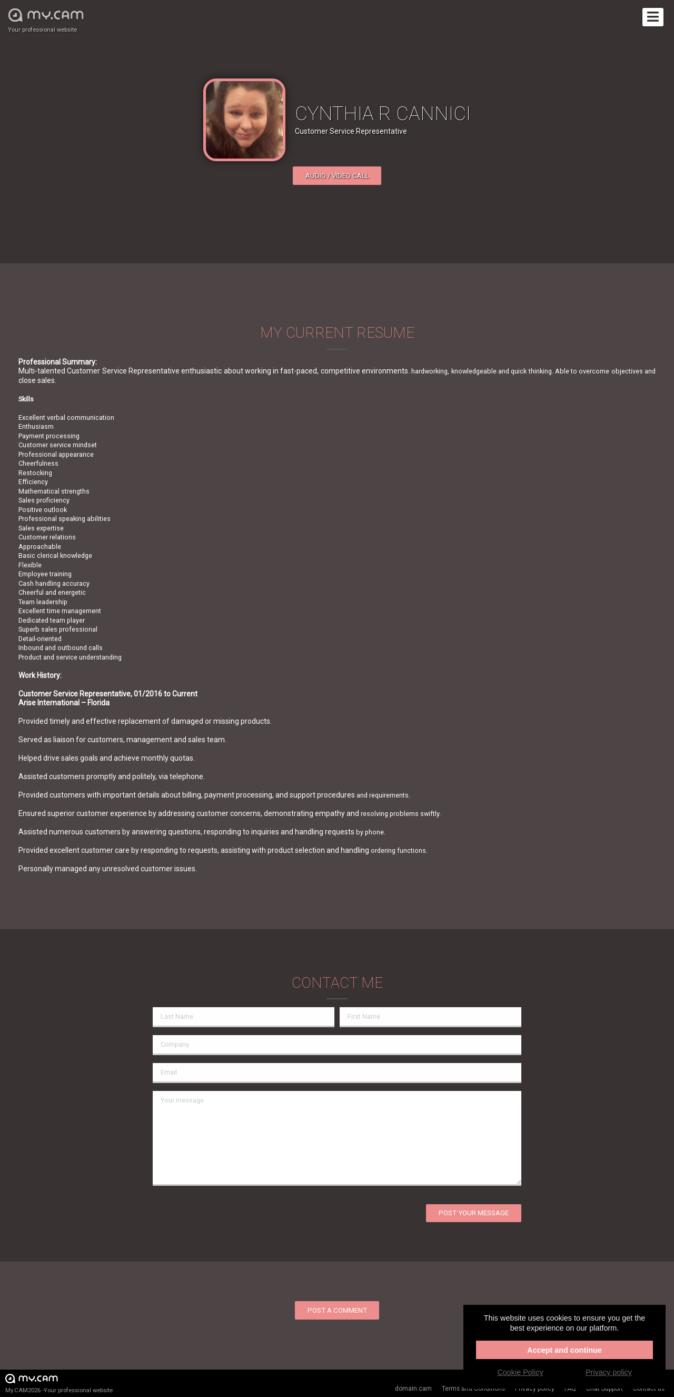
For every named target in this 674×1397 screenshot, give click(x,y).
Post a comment (337, 1310)
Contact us (649, 1388)
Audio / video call (337, 176)
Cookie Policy (520, 1372)
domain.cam (413, 1388)
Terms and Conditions (473, 1388)
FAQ (570, 1388)
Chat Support (604, 1388)
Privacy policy (534, 1388)
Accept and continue (564, 1350)
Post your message (474, 1213)
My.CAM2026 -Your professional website (59, 1383)
